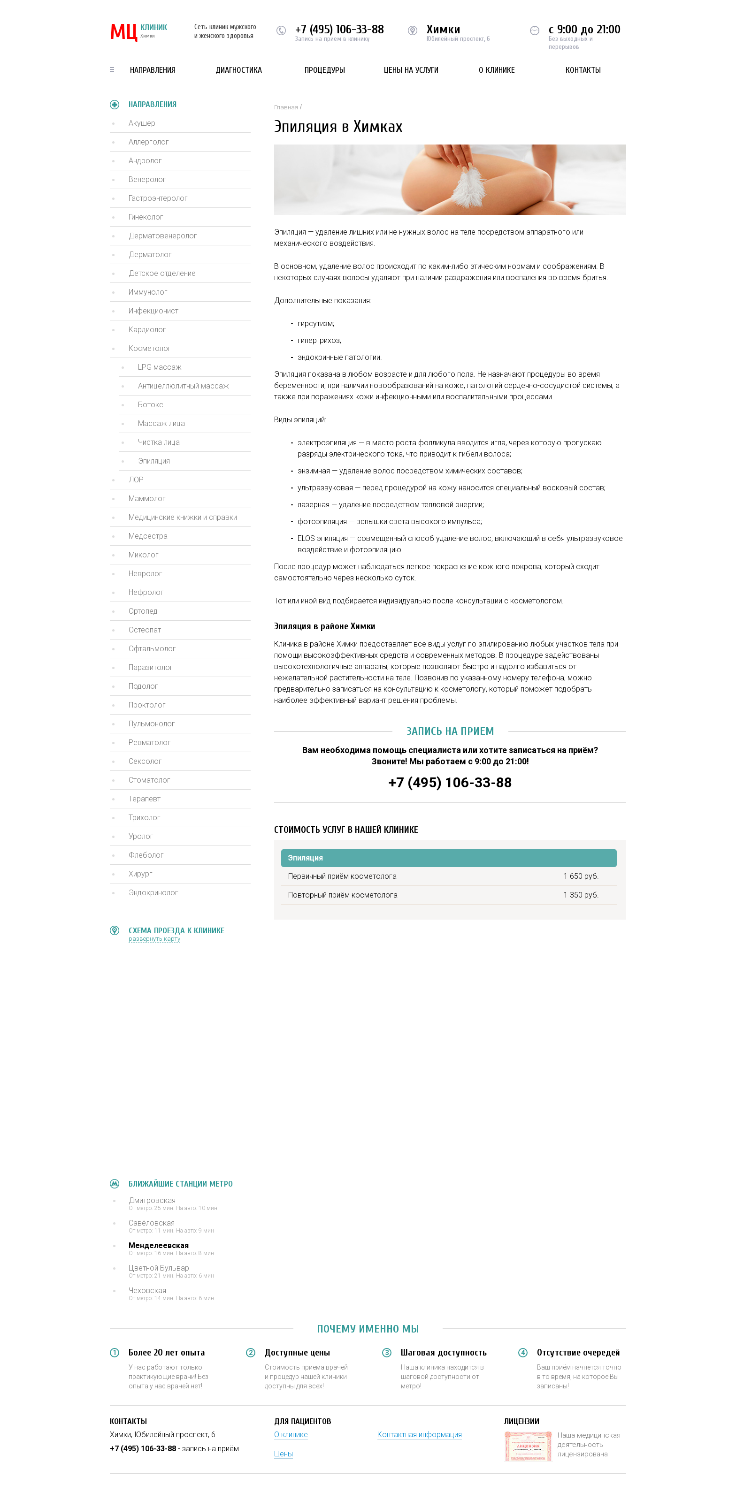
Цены (283, 1453)
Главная (286, 107)
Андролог (145, 160)
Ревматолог (150, 742)
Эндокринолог (153, 892)
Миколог (144, 554)
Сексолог (145, 761)
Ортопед (143, 611)
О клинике (497, 70)
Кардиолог (147, 329)
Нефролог (146, 592)
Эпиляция (154, 461)
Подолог (143, 686)
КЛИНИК (138, 32)
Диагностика (238, 70)
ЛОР (136, 479)
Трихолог (145, 817)
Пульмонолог (152, 723)
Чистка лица (159, 442)
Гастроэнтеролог (158, 198)
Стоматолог (149, 780)
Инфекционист (153, 310)
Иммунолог (148, 292)
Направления (153, 70)
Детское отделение (162, 273)
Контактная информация (419, 1434)
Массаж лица (161, 423)
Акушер (142, 123)
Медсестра (148, 536)
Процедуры (325, 70)
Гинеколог (146, 217)
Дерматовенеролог (163, 235)
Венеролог (147, 179)
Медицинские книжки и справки (183, 517)
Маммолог (147, 498)
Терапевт (145, 798)
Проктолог (147, 705)
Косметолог (150, 348)
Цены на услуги (411, 70)
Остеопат (145, 629)
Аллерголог (149, 141)
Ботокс (150, 404)
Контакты (583, 70)
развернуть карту (154, 938)
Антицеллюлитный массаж (183, 385)
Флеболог (146, 855)
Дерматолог (150, 254)
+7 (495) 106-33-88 (339, 30)
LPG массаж (160, 367)
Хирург (141, 873)
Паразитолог (151, 667)
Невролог (145, 573)
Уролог (141, 836)
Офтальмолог (152, 648)
